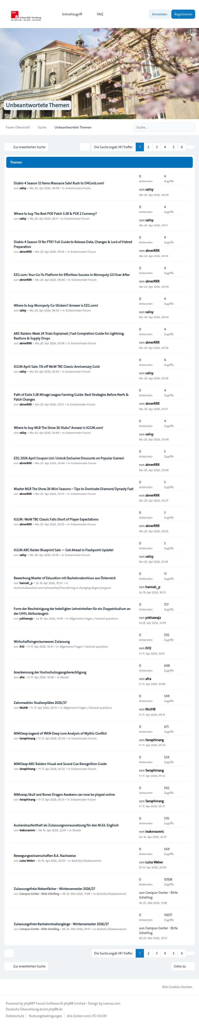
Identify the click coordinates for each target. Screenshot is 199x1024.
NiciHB (23, 707)
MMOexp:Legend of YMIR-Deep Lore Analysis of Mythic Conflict (60, 733)
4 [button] (165, 147)
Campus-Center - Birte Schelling (39, 893)
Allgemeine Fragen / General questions (94, 618)
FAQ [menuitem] (97, 14)
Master (64, 677)
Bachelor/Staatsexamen (86, 860)
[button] (190, 147)
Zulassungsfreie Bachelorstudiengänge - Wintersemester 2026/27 (61, 924)
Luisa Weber (27, 860)
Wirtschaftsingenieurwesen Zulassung (42, 641)
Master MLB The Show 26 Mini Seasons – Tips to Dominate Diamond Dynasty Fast (73, 488)
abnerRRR (25, 251)
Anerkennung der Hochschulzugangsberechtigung (50, 672)
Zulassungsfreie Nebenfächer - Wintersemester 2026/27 (54, 888)
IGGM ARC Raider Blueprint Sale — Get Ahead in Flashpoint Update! (63, 550)
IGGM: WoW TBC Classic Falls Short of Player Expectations (56, 519)
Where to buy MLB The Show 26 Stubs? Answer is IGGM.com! (58, 427)
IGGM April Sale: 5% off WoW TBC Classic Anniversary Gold (57, 366)
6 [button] (182, 147)
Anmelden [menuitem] (159, 14)
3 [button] (157, 147)
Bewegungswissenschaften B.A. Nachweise (45, 855)
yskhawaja (26, 618)
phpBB (28, 1003)
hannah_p (25, 583)
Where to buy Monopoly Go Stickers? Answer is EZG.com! (56, 305)
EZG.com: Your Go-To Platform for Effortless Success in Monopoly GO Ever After (72, 274)
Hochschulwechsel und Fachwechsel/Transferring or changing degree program (62, 588)
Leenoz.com (111, 1003)
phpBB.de (56, 1009)
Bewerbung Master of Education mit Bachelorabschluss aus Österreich (65, 578)
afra (21, 677)
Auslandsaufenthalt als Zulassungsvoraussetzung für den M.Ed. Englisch (66, 825)
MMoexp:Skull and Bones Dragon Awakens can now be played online (64, 794)
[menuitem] (70, 14)
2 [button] (148, 147)
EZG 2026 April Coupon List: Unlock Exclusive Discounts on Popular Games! (69, 458)
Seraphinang (27, 738)
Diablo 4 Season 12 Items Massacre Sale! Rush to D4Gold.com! (59, 183)
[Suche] (182, 127)
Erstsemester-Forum (78, 188)
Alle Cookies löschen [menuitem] (174, 986)
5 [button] (173, 147)
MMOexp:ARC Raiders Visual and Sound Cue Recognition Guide (60, 763)
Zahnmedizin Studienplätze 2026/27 (40, 702)
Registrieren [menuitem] (183, 14)
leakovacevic (27, 830)
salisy (22, 188)
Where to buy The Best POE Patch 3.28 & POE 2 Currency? (55, 213)
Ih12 (21, 646)
